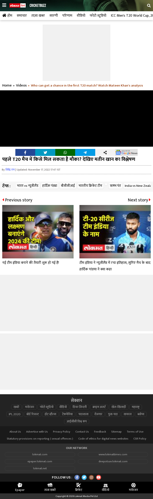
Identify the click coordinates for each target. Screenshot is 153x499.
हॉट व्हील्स (50, 414)
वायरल (128, 414)
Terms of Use (135, 432)
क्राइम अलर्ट (99, 407)
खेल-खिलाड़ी (118, 407)
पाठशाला (83, 414)
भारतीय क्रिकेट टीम (90, 186)
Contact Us (82, 432)
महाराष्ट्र (135, 407)
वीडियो (63, 407)
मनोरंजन (29, 407)
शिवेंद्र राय (10, 169)
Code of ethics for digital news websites (103, 439)
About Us (15, 432)
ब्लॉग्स (140, 414)
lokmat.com (39, 454)
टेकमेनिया (67, 414)
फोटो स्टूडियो (46, 407)
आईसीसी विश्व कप (77, 421)
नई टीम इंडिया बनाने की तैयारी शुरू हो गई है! (30, 263)
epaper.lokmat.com (40, 461)
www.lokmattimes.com (113, 454)
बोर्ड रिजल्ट (32, 414)
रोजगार (98, 414)
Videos (21, 85)
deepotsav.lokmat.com (113, 461)
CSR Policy (139, 439)
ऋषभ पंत (115, 186)
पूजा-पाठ (113, 414)
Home (7, 85)
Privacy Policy (61, 432)
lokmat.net (40, 468)
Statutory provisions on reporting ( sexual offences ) (40, 439)
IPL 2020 (15, 414)
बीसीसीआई (68, 186)
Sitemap (116, 432)
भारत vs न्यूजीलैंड (27, 186)
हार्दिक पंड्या (49, 186)
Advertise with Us (37, 432)
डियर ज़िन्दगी (80, 407)
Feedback (100, 432)
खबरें (16, 407)
